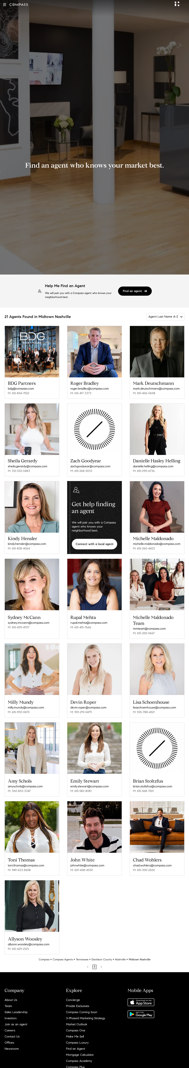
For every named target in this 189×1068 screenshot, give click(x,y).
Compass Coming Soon (81, 1012)
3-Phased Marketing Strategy (85, 1018)
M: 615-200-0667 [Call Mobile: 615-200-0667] (144, 633)
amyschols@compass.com (25, 786)
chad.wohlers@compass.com (152, 865)
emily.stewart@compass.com (89, 786)
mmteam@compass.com (149, 628)
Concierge (73, 1000)
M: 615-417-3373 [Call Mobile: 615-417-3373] (80, 393)
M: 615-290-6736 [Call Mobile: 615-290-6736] (144, 471)
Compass (44, 959)
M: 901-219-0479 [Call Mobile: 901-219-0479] (81, 712)
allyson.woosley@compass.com (28, 944)
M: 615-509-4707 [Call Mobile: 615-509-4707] (18, 627)
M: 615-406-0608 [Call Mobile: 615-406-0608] (144, 393)
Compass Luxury (77, 1042)
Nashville (120, 959)
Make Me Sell (75, 1036)
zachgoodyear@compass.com (90, 466)
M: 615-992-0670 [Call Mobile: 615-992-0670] (19, 712)
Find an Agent (75, 1048)
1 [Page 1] (94, 966)
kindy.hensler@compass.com (27, 544)
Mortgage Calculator (80, 1055)
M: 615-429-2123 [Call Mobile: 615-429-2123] (18, 949)
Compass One (75, 1030)
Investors (11, 1018)
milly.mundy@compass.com (26, 707)
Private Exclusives (77, 1006)
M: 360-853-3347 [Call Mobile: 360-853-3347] (19, 791)
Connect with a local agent (94, 544)
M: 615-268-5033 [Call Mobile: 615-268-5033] (81, 471)
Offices (9, 1042)
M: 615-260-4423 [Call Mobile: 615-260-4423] (144, 548)
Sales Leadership (16, 1012)
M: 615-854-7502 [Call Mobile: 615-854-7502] (18, 393)
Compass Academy (79, 1061)
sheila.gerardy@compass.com (27, 466)
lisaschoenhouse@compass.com (154, 707)
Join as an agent (16, 1024)
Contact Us (12, 1036)
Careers (10, 1030)
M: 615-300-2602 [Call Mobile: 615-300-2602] (144, 870)
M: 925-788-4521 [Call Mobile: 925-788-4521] (144, 712)
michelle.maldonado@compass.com (156, 544)
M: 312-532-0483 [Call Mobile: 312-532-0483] (19, 471)
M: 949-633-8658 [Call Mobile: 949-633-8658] (19, 870)
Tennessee (82, 959)
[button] (4, 4)
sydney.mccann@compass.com (28, 622)
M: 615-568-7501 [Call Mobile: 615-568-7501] (143, 791)
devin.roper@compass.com (88, 707)
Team (8, 1006)
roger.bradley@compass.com (89, 388)
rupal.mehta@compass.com (88, 622)
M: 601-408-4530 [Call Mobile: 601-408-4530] (81, 870)
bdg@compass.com (21, 388)
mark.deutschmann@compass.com (156, 388)
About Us (11, 1000)
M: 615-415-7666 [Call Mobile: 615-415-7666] (80, 627)
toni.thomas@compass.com (26, 865)
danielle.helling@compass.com (153, 466)
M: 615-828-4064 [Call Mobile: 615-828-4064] (19, 548)
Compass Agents (63, 959)
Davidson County (102, 959)
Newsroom (12, 1048)
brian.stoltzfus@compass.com (152, 786)
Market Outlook (76, 1024)
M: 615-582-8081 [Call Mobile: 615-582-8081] (81, 791)
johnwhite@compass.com (87, 865)
